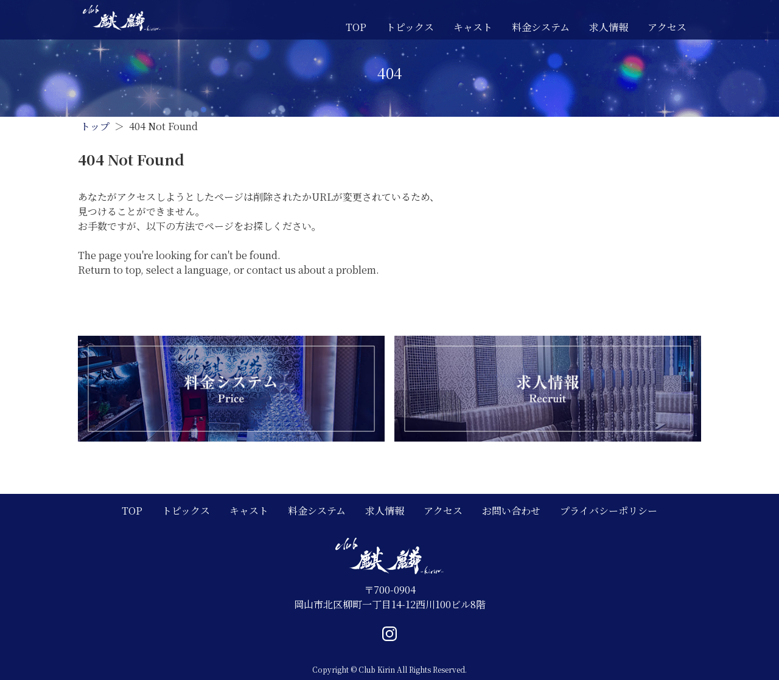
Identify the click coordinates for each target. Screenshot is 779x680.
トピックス (410, 27)
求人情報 (608, 27)
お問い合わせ (511, 511)
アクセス (667, 27)
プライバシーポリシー (608, 511)
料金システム (541, 27)
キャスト (472, 27)
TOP (356, 27)
